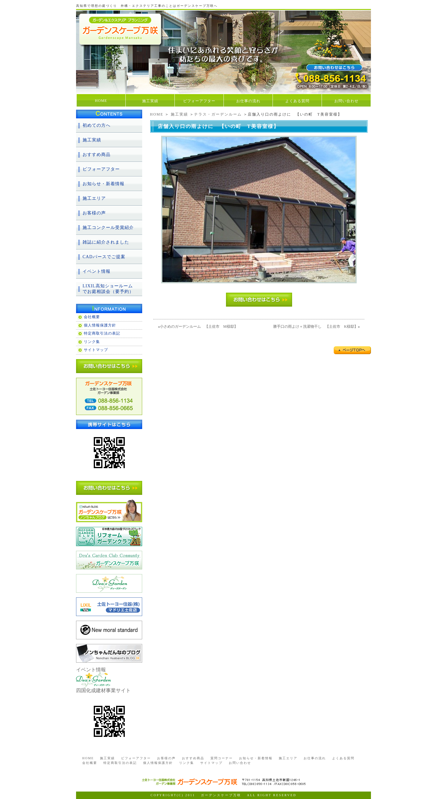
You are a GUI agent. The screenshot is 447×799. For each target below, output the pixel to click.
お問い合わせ (346, 101)
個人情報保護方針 (100, 325)
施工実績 (150, 101)
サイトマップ (96, 350)
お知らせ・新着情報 (103, 183)
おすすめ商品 (97, 154)
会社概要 (92, 317)
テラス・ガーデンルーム (218, 114)
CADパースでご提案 (104, 256)
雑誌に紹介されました (106, 242)
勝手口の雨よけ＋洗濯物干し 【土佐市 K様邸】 (315, 326)
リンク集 (92, 342)
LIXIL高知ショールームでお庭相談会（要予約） (108, 289)
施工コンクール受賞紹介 (108, 227)
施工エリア (94, 198)
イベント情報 (97, 271)
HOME (101, 100)
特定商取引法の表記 (102, 333)
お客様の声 (94, 213)
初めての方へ (97, 125)
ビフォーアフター (199, 101)
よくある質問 (297, 101)
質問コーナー (221, 758)
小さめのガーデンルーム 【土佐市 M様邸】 (199, 326)
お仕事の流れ (248, 101)
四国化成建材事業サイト (103, 690)
